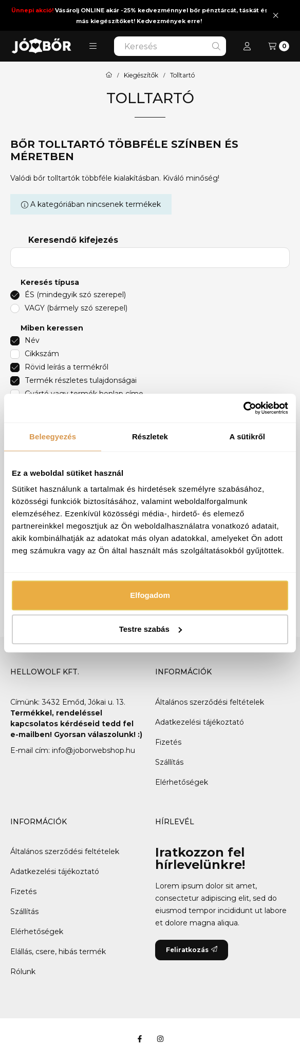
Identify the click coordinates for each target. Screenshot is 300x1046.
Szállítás (169, 762)
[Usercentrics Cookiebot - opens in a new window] (243, 408)
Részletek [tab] (150, 436)
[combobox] (170, 46)
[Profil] (247, 46)
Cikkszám (42, 353)
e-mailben (30, 734)
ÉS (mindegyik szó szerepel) (75, 294)
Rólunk (22, 971)
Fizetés (168, 742)
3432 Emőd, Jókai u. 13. (83, 702)
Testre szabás (150, 629)
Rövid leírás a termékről (66, 367)
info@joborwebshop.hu (93, 750)
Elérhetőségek (181, 782)
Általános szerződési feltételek (209, 702)
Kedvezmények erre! (169, 21)
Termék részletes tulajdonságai (81, 380)
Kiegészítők (141, 75)
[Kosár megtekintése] (279, 46)
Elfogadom (150, 595)
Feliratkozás (191, 950)
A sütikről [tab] (248, 436)
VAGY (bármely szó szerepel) (76, 308)
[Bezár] (276, 15)
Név (32, 340)
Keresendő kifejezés (73, 240)
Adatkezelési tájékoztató (199, 722)
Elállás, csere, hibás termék (58, 951)
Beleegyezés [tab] (52, 436)
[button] (93, 46)
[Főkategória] (109, 75)
